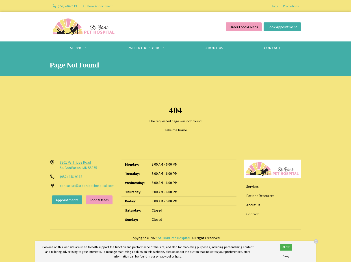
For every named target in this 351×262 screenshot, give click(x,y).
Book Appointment (282, 27)
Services (78, 47)
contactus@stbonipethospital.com (87, 185)
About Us (214, 47)
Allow (286, 247)
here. (178, 256)
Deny (286, 256)
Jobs (274, 6)
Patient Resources (146, 47)
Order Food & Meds (244, 27)
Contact (272, 47)
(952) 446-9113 (71, 176)
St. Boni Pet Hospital (174, 238)
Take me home (175, 130)
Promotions (291, 6)
